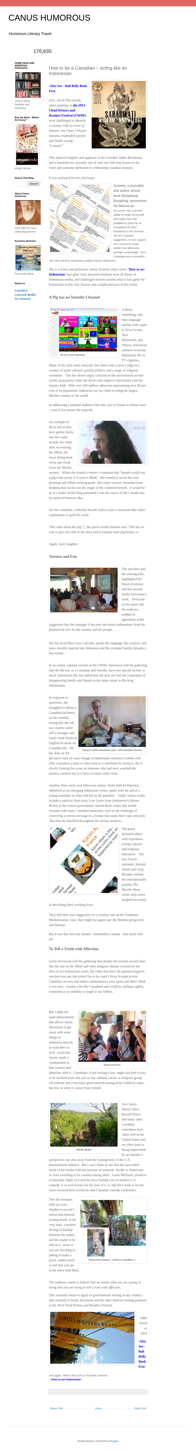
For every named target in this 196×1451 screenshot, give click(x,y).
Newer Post (56, 1408)
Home (98, 1408)
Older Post (140, 1408)
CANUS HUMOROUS (49, 17)
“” (66, 1379)
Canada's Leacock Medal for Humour (25, 294)
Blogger (114, 1441)
